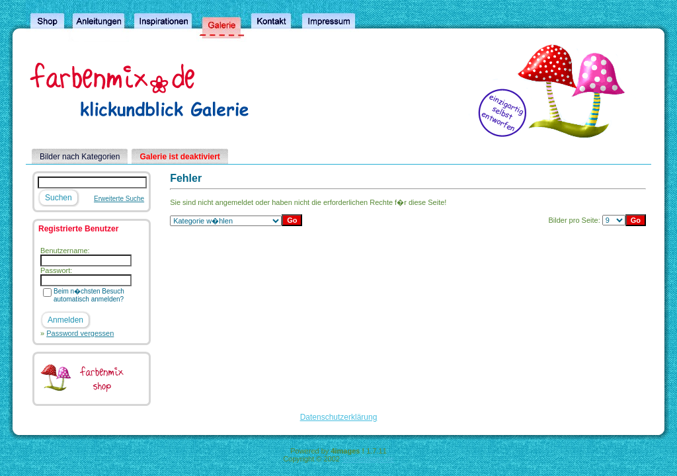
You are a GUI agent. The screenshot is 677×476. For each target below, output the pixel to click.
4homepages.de (368, 459)
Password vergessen (80, 333)
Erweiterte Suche (119, 198)
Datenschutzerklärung (339, 417)
